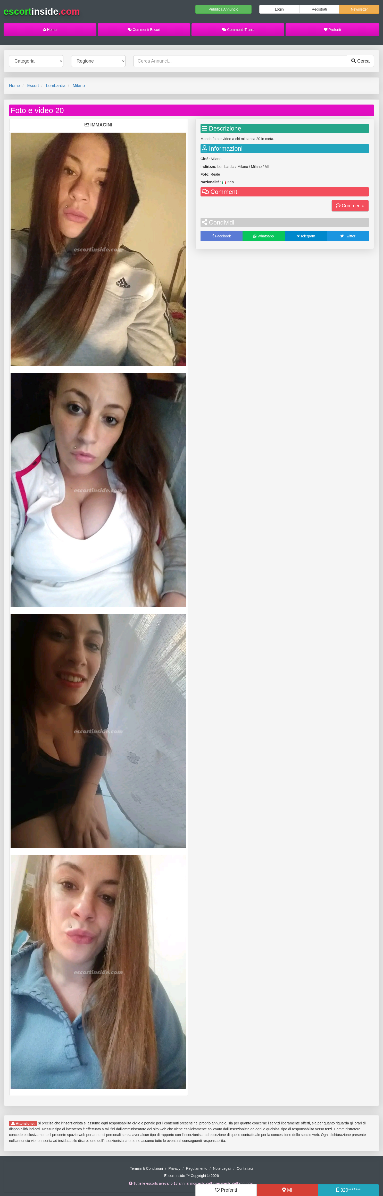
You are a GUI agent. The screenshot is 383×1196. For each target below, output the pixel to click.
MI (287, 1190)
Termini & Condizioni (146, 1168)
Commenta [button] (350, 205)
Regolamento (196, 1168)
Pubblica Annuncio (223, 9)
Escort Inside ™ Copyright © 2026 (191, 1176)
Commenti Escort (144, 30)
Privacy (174, 1168)
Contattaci (245, 1168)
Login (279, 9)
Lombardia (56, 85)
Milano (79, 85)
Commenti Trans (238, 30)
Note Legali (222, 1168)
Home (50, 30)
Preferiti (332, 30)
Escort (33, 85)
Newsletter (359, 9)
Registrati (319, 9)
